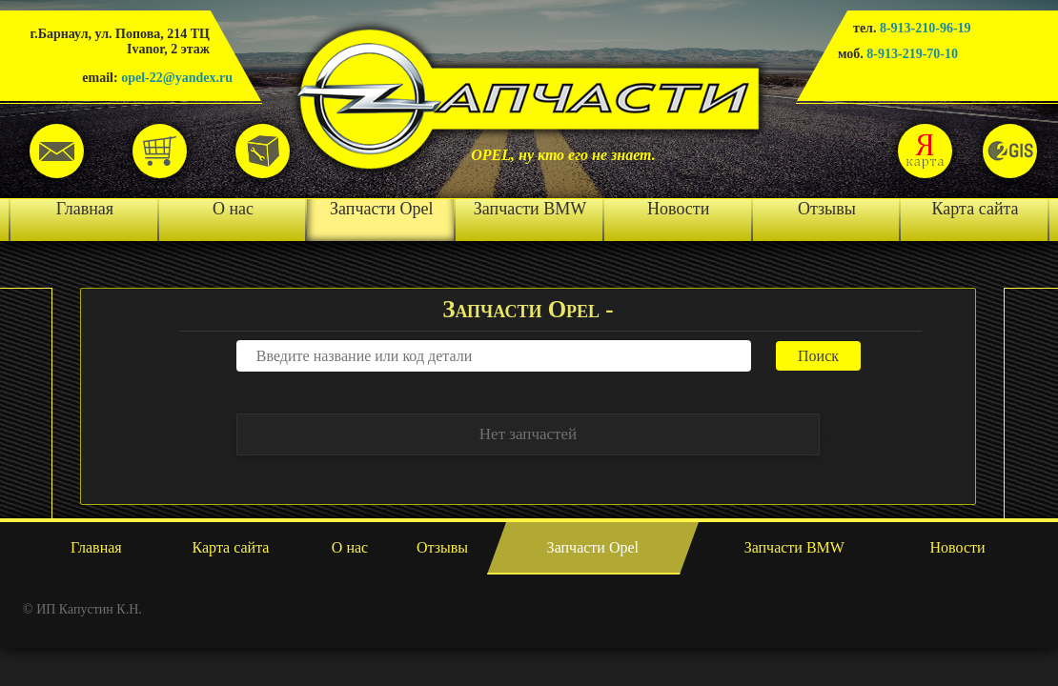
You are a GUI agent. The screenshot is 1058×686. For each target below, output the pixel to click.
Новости (678, 208)
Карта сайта (975, 208)
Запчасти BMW (530, 208)
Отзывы (827, 208)
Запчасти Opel (381, 208)
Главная (84, 208)
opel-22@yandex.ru (177, 78)
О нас (233, 208)
